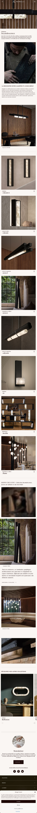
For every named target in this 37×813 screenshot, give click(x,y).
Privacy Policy (18, 811)
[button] (35, 792)
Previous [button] (2, 723)
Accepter (18, 801)
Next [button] (34, 723)
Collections (4, 26)
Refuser (18, 805)
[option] (17, 697)
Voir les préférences (18, 808)
